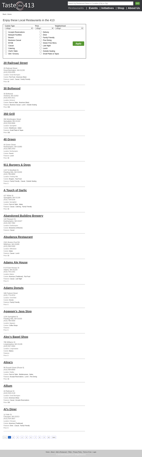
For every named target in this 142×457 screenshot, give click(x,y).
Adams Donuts (14, 287)
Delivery (46, 32)
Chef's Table (13, 51)
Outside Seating (49, 51)
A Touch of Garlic (15, 190)
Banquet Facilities (15, 35)
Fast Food (18, 179)
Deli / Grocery (13, 54)
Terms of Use (87, 452)
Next (53, 437)
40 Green (10, 139)
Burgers (11, 179)
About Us (134, 8)
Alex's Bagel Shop (16, 336)
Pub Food (12, 77)
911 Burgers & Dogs (17, 164)
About (53, 452)
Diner (45, 35)
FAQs (70, 452)
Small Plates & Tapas (51, 54)
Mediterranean (23, 374)
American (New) (21, 77)
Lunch (45, 48)
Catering (11, 48)
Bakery (11, 351)
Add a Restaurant (61, 452)
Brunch (11, 38)
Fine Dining (47, 40)
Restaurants (76, 8)
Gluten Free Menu (50, 43)
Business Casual (14, 40)
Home (9, 14)
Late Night (47, 46)
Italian (20, 128)
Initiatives (107, 8)
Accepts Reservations (16, 32)
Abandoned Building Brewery (23, 215)
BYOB (10, 43)
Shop (120, 8)
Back (4, 14)
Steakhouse (13, 128)
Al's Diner (10, 409)
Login (94, 452)
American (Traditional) (16, 276)
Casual (11, 46)
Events (93, 8)
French (11, 153)
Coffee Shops (13, 325)
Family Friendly (48, 38)
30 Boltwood (12, 88)
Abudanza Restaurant (18, 236)
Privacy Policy (77, 452)
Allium (8, 385)
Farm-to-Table (13, 102)
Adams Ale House (15, 262)
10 (48, 437)
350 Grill (9, 113)
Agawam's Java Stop (18, 311)
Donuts (11, 300)
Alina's (8, 362)
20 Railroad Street (16, 62)
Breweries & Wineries (16, 228)
